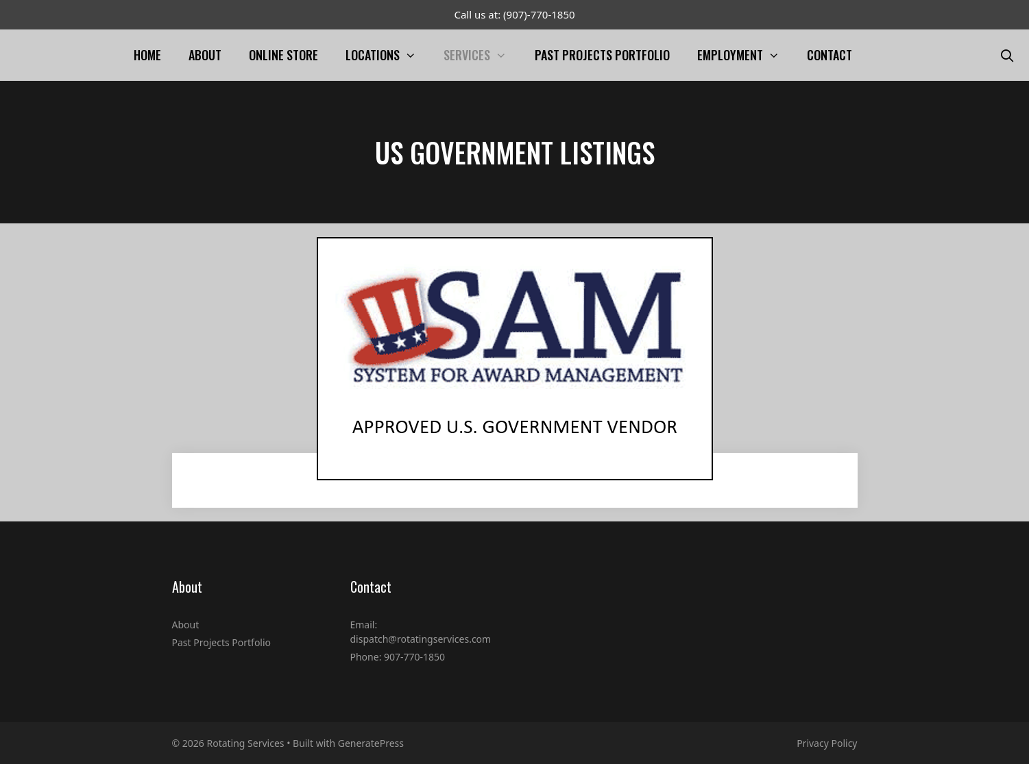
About (205, 55)
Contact (829, 55)
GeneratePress (371, 743)
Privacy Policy (827, 743)
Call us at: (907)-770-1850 (514, 14)
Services (482, 55)
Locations (388, 55)
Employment (745, 55)
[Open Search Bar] (1007, 55)
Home (147, 55)
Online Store (283, 55)
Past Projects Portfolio (602, 55)
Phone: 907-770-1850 (398, 656)
